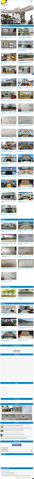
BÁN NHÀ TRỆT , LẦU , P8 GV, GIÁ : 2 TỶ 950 (24, 176)
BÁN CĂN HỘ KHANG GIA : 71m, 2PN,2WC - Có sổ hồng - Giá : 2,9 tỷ (8, 37)
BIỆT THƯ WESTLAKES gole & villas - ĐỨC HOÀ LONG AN (25, 298)
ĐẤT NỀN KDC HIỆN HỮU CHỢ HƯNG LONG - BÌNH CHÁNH (25, 231)
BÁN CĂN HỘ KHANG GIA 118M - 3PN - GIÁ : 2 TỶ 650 (8, 63)
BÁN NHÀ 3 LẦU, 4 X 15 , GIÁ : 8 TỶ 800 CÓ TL (25, 163)
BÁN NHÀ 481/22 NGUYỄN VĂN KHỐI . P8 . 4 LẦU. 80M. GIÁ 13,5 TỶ (25, 151)
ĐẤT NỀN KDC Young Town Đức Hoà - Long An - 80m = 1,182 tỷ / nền (8, 244)
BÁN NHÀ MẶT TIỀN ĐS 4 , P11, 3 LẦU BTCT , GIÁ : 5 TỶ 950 (25, 189)
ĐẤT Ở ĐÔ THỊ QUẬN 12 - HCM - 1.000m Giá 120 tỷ (8, 139)
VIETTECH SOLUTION (24, 477)
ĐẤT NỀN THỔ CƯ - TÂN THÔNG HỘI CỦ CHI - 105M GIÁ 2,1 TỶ (8, 269)
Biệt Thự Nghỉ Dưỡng (5, 287)
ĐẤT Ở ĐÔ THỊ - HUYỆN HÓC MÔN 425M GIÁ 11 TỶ (25, 112)
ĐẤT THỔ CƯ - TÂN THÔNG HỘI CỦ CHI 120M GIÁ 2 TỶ (25, 269)
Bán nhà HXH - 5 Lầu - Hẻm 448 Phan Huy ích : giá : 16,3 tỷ (25, 88)
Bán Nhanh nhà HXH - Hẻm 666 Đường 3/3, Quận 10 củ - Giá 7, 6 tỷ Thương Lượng (25, 37)
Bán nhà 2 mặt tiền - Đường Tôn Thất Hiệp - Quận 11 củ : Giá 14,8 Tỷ (8, 88)
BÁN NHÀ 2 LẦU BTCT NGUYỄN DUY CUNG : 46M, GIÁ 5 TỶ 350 (8, 214)
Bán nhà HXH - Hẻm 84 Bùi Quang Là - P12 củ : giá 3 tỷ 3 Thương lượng (25, 50)
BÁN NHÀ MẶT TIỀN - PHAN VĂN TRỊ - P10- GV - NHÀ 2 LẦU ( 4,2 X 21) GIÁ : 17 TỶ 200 (8, 151)
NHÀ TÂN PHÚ (3, 327)
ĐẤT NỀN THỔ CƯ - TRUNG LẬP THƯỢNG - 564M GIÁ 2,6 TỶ (25, 256)
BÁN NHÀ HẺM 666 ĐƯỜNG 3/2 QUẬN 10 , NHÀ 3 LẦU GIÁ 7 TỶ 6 (25, 126)
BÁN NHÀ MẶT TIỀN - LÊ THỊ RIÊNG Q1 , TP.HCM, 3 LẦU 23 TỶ (8, 113)
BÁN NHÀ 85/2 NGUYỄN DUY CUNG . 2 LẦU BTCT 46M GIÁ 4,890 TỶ (8, 164)
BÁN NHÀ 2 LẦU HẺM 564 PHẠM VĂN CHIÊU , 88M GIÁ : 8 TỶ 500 (8, 176)
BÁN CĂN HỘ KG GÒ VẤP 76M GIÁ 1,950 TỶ (24, 100)
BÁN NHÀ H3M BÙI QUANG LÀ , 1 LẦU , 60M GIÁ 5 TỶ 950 (8, 202)
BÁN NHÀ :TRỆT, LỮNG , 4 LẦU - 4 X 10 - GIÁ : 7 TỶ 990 (25, 139)
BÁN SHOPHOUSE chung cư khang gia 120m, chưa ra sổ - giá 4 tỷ (25, 63)
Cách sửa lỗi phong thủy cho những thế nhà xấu (8, 298)
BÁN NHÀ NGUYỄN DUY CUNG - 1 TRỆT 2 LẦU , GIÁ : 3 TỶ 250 (25, 202)
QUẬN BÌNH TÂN (20, 314)
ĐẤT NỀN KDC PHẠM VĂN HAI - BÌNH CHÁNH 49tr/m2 (7, 231)
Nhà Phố (3, 303)
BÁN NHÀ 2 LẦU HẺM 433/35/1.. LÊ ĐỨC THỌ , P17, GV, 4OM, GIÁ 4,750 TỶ (8, 340)
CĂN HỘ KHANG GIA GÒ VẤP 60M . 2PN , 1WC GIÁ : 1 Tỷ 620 (8, 101)
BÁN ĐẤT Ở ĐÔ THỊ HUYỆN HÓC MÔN (6, 281)
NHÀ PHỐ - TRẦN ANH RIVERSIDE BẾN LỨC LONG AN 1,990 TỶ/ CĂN (25, 328)
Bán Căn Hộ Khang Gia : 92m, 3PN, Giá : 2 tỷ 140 (25, 75)
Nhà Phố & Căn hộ (5, 26)
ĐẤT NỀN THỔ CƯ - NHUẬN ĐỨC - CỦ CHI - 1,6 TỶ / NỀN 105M (25, 244)
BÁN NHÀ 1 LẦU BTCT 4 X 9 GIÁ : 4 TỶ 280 (7, 188)
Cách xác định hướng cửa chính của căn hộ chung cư (14, 434)
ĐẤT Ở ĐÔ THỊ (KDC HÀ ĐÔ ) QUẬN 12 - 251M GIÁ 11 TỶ (8, 126)
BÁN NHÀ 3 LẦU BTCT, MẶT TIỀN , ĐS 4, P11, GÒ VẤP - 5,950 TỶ (25, 340)
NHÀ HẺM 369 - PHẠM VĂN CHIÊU (6, 314)
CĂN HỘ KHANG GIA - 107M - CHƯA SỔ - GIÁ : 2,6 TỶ (8, 50)
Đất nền (3, 219)
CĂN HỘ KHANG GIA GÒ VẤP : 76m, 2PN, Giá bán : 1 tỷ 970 (8, 75)
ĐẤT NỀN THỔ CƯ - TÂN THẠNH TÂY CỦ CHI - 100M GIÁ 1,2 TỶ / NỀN (8, 256)
